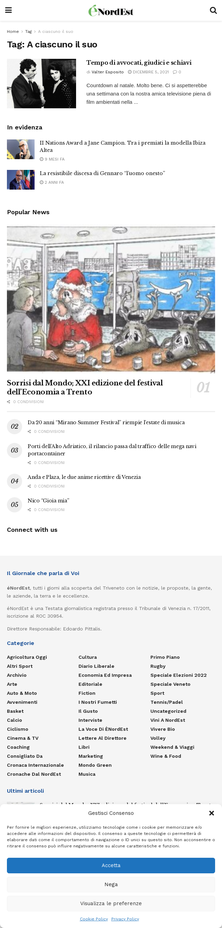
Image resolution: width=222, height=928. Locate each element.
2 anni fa (52, 182)
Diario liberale (96, 666)
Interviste (90, 720)
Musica (86, 774)
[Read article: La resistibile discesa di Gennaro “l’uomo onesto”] (21, 180)
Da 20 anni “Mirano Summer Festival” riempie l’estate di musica (106, 422)
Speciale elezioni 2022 (178, 675)
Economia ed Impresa (105, 675)
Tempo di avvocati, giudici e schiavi (138, 62)
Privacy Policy (125, 919)
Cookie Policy (94, 919)
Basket (15, 711)
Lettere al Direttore (102, 738)
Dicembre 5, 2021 (148, 72)
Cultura (87, 657)
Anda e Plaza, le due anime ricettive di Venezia (84, 477)
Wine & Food (165, 756)
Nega (111, 884)
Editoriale (90, 684)
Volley (158, 738)
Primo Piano (165, 657)
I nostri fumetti (97, 702)
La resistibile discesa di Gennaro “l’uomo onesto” (102, 173)
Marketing (90, 756)
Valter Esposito (108, 72)
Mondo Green (95, 765)
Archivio (17, 675)
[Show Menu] (8, 10)
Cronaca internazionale (35, 765)
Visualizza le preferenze (111, 903)
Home (13, 31)
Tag (28, 31)
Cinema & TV (22, 738)
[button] (211, 813)
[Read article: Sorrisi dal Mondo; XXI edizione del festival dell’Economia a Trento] (111, 298)
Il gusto (88, 711)
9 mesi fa (52, 159)
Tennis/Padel (166, 702)
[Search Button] (213, 10)
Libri (84, 747)
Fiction (86, 693)
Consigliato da (25, 756)
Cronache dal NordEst (34, 774)
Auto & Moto (22, 693)
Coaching (18, 747)
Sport (157, 693)
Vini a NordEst (167, 720)
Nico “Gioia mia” (48, 501)
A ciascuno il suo (55, 31)
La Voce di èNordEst (103, 729)
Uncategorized (168, 711)
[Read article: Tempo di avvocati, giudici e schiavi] (41, 83)
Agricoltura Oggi (27, 657)
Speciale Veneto (170, 684)
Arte (12, 684)
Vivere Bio (162, 729)
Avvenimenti (22, 702)
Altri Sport (20, 666)
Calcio (14, 720)
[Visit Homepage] (111, 10)
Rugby (158, 666)
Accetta (111, 865)
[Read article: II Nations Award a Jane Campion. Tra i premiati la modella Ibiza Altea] (21, 149)
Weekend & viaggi (172, 747)
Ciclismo (17, 729)
